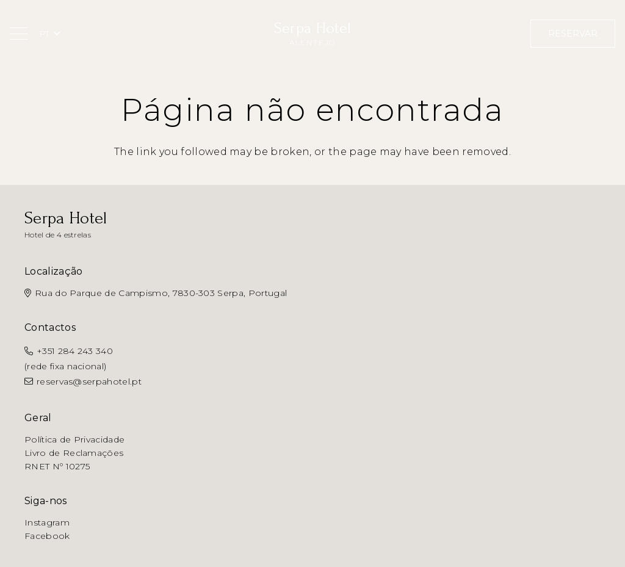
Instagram (47, 522)
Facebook (47, 535)
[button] (19, 33)
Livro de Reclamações (73, 452)
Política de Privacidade (74, 439)
